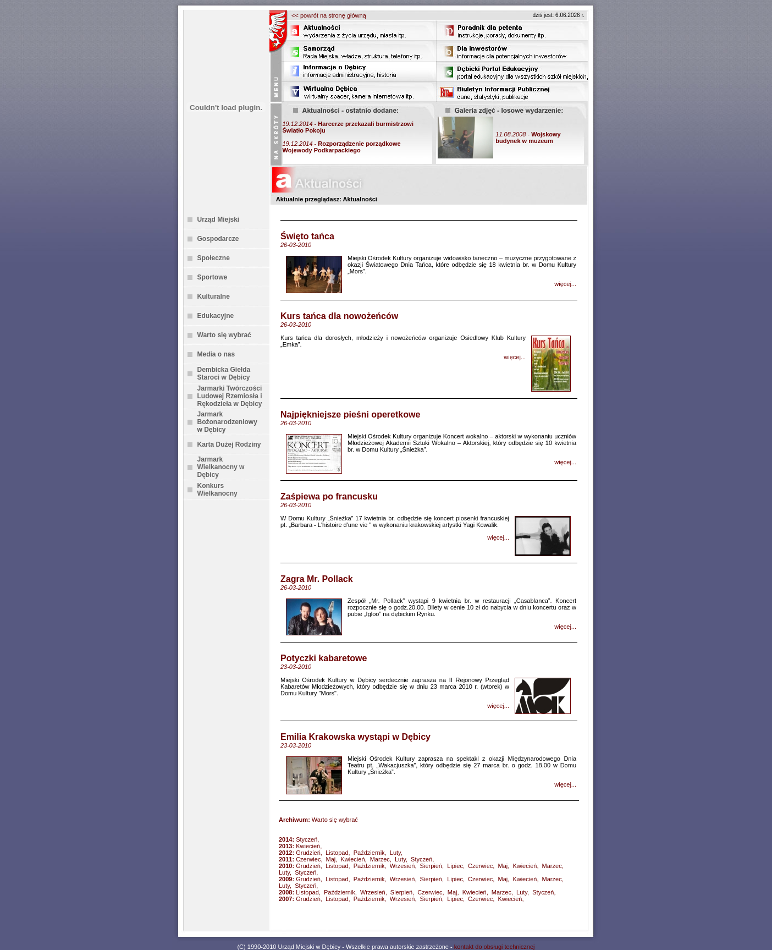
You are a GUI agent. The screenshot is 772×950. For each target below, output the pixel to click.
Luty (395, 852)
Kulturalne (213, 296)
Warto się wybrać (224, 335)
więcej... (565, 284)
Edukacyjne (215, 316)
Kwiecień (308, 846)
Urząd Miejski (218, 219)
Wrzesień (402, 866)
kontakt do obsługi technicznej (494, 946)
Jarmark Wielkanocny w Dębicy (221, 467)
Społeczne (213, 258)
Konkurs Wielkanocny (217, 489)
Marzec (380, 859)
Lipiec (455, 866)
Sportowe (212, 277)
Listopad (337, 852)
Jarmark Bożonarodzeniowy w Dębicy (227, 421)
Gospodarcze (218, 239)
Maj (331, 859)
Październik (369, 852)
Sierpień (431, 866)
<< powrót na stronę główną (328, 15)
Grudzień (308, 852)
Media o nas (216, 354)
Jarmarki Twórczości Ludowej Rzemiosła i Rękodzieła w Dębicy (229, 396)
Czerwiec (308, 859)
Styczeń (306, 839)
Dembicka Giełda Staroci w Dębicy (224, 373)
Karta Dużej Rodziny (229, 444)
